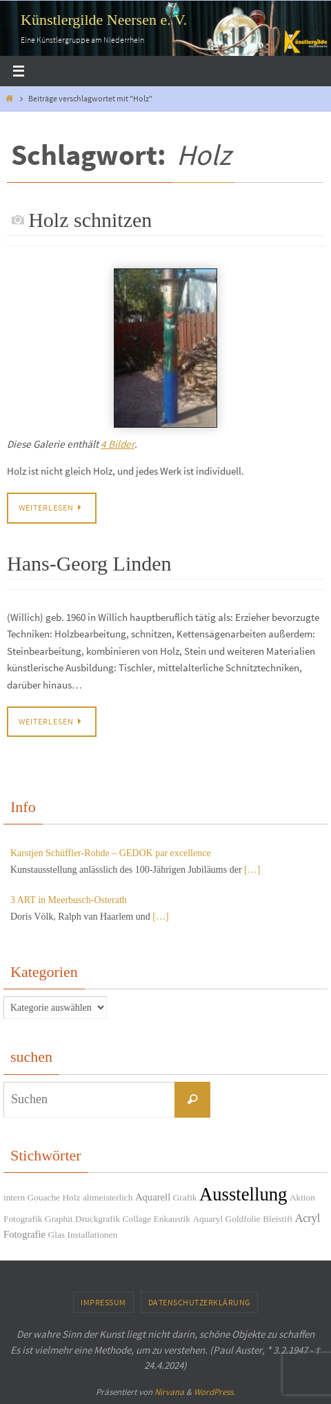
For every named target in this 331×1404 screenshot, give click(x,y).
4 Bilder (117, 444)
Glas (56, 1234)
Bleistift (277, 1219)
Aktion (302, 1197)
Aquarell (152, 1197)
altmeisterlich (108, 1197)
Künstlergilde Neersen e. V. (104, 19)
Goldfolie (243, 1219)
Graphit (59, 1219)
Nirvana (169, 1392)
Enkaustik (172, 1219)
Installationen (93, 1234)
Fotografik (22, 1219)
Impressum (103, 1302)
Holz (71, 1197)
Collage (137, 1219)
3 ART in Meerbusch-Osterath (68, 900)
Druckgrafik (97, 1219)
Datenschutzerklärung (199, 1302)
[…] (252, 869)
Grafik (185, 1197)
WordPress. (214, 1392)
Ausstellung (243, 1194)
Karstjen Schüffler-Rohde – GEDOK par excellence (110, 853)
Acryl (307, 1218)
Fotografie (24, 1234)
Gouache (44, 1197)
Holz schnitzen (90, 219)
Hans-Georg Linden (89, 563)
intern (14, 1197)
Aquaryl (207, 1219)
